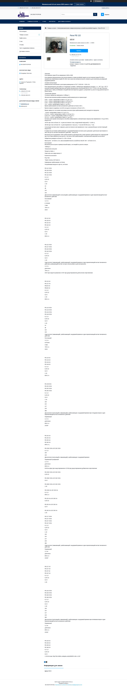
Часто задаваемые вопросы (26, 48)
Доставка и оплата (64, 21)
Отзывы (21, 44)
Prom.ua (70, 681)
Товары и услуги (32, 21)
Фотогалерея (22, 31)
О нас (44, 21)
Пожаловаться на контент (61, 684)
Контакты (52, 21)
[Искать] (95, 14)
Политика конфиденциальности (74, 684)
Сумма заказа (80, 4)
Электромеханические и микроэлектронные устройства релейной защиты (77, 28)
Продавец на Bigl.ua (63, 683)
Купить (79, 50)
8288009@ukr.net (25, 104)
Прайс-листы (22, 38)
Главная (21, 21)
